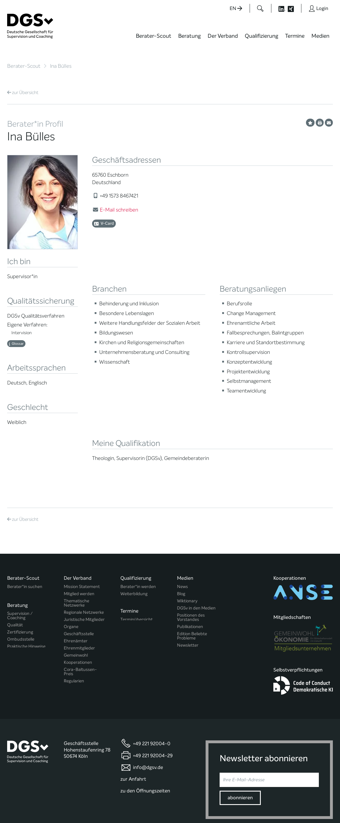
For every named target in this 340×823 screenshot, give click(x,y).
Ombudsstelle (20, 577)
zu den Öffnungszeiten (145, 735)
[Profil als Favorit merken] (310, 123)
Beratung (189, 35)
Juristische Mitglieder (84, 559)
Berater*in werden (138, 526)
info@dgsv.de (148, 711)
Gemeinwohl (76, 595)
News (182, 526)
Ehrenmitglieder (79, 588)
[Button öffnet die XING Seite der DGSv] (294, 8)
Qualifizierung (261, 35)
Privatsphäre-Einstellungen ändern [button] (212, 806)
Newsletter (187, 585)
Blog (181, 533)
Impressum (322, 801)
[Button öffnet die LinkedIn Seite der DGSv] (279, 8)
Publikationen (190, 566)
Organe (71, 566)
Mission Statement (82, 526)
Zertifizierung (20, 570)
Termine (295, 35)
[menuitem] (153, 39)
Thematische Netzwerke (76, 543)
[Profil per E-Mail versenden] (329, 123)
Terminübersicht (136, 559)
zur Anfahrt (133, 723)
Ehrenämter (76, 581)
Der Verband (223, 35)
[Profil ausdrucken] (320, 123)
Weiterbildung (134, 533)
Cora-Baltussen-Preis (80, 611)
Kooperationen (78, 602)
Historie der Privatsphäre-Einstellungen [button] (267, 806)
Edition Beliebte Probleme (192, 575)
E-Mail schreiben (119, 209)
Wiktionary (187, 541)
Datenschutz (293, 801)
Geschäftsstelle (79, 573)
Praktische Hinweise (26, 584)
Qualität (15, 563)
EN (236, 8)
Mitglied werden (79, 533)
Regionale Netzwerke (84, 552)
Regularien (74, 621)
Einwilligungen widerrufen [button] (315, 806)
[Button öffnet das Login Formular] (318, 8)
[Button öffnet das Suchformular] (260, 8)
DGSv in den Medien (196, 548)
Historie (71, 628)
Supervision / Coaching (20, 553)
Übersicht (22, 92)
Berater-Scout (153, 35)
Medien (320, 35)
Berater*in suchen (24, 526)
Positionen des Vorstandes (191, 557)
